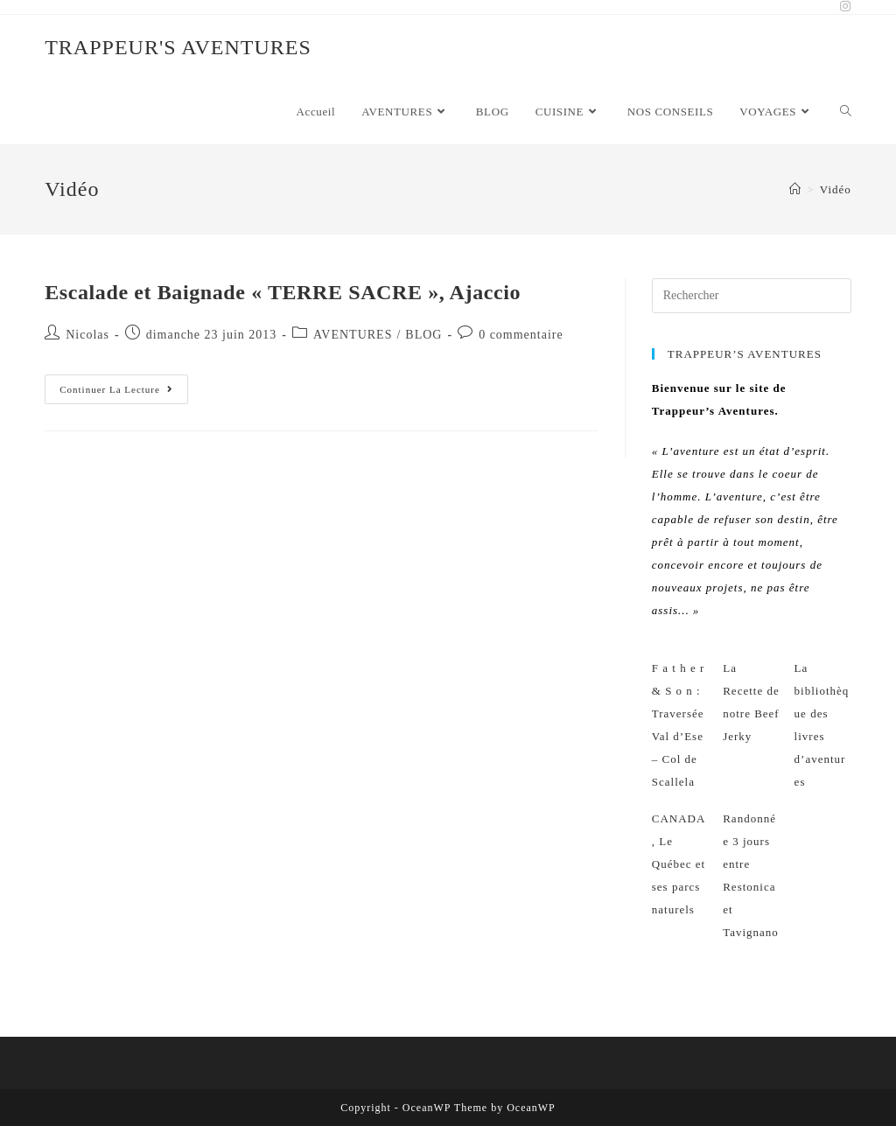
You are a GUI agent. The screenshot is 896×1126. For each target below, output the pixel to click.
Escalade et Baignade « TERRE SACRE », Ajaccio (283, 292)
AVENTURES (352, 334)
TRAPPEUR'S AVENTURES (178, 47)
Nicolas (87, 334)
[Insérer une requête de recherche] (751, 295)
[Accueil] (795, 189)
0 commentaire (521, 334)
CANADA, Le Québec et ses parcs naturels (679, 864)
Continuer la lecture (124, 393)
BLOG (423, 334)
